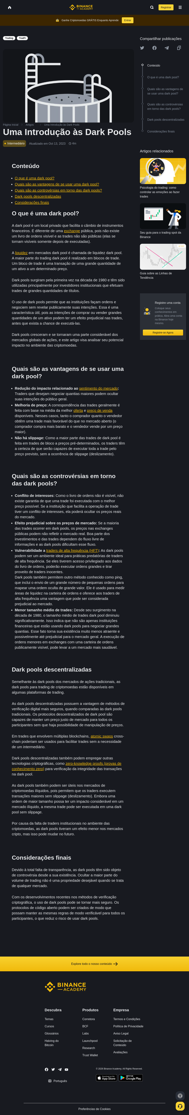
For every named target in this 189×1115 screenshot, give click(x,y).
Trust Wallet (90, 1055)
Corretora (88, 1019)
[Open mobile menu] (180, 7)
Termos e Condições (126, 1019)
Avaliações (120, 1052)
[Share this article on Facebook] (154, 48)
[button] (180, 7)
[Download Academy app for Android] (131, 1078)
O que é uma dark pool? (34, 178)
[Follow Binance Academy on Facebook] (46, 1069)
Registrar (166, 7)
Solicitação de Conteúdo (122, 1043)
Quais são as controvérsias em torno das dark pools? (58, 190)
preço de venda (99, 410)
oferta (78, 410)
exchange (72, 231)
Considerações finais (32, 202)
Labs (85, 1033)
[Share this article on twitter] (142, 48)
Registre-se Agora (163, 332)
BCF (85, 1026)
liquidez (21, 253)
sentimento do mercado (98, 388)
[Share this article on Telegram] (166, 48)
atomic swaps (102, 736)
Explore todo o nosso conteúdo (94, 964)
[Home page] (81, 7)
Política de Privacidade (128, 1026)
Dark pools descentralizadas (38, 196)
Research (88, 1048)
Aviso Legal (120, 1033)
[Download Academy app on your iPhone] (106, 1078)
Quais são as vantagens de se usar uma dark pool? (57, 184)
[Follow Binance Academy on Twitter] (53, 1069)
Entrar (127, 20)
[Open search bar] (150, 7)
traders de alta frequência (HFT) (72, 550)
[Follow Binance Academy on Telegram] (60, 1069)
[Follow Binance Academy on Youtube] (66, 1069)
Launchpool (90, 1040)
